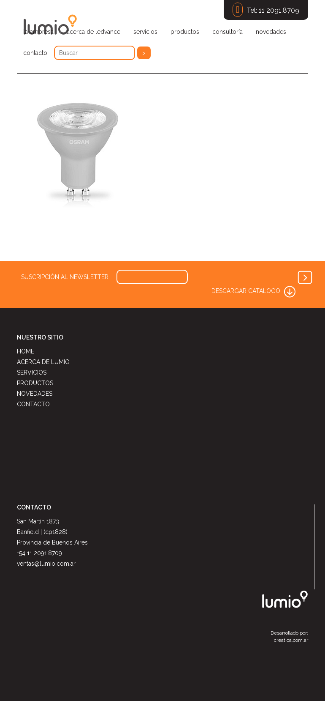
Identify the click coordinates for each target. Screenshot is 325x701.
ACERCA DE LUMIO (43, 362)
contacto (35, 52)
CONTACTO (33, 404)
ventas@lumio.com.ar (46, 563)
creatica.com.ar (291, 640)
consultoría (227, 31)
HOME (25, 351)
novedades (271, 31)
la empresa (38, 31)
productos (185, 31)
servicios (145, 31)
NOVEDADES (34, 393)
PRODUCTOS (35, 383)
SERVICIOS (31, 372)
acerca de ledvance (93, 31)
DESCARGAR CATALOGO (254, 291)
